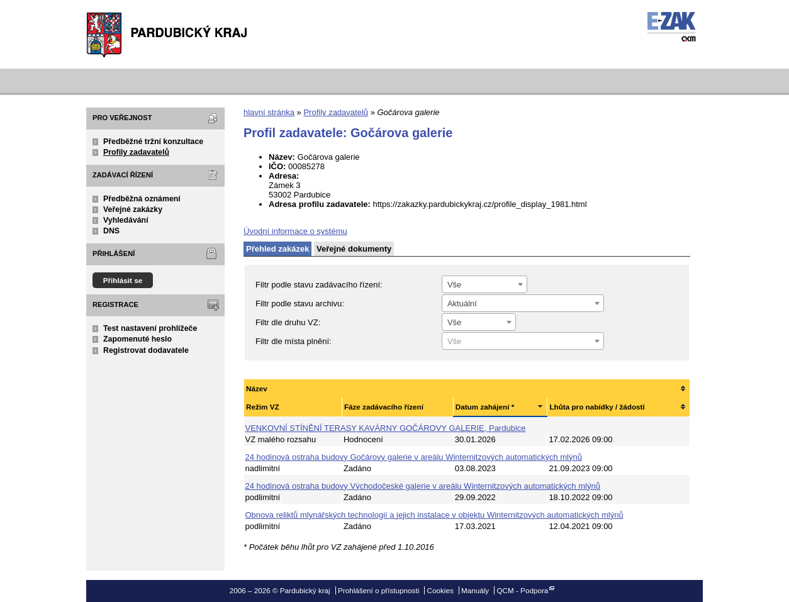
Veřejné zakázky (132, 209)
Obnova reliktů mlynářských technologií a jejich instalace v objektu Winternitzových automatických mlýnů (434, 515)
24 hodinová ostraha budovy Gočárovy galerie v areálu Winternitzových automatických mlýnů (413, 457)
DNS (111, 230)
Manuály (475, 590)
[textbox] (522, 341)
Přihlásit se (123, 280)
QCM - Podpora (522, 590)
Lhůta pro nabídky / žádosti (596, 407)
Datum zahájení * (485, 407)
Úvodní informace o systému (295, 231)
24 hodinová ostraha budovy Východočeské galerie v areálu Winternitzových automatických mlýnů (422, 486)
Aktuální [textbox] (462, 303)
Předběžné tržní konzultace (153, 141)
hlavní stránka (268, 112)
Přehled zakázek (277, 249)
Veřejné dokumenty (353, 249)
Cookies (440, 590)
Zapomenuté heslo (137, 339)
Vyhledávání (125, 220)
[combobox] (484, 284)
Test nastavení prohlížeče (150, 328)
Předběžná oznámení (142, 198)
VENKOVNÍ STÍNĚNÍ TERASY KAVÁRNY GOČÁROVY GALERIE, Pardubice (385, 428)
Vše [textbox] (454, 284)
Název (256, 388)
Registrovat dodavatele (146, 350)
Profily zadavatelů (136, 152)
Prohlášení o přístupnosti (378, 590)
